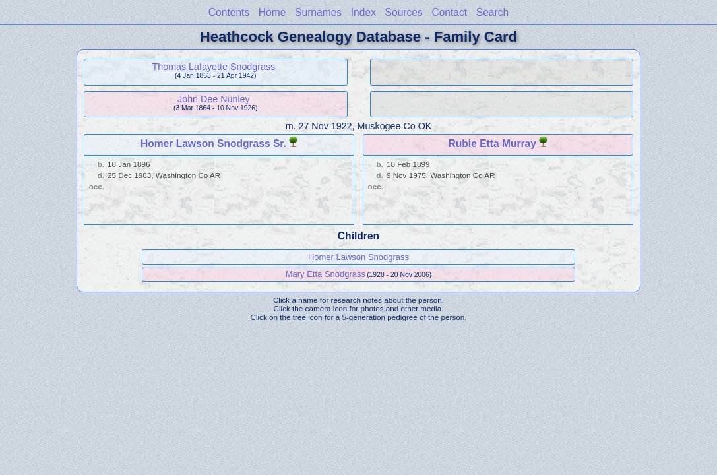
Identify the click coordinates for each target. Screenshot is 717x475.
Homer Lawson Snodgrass (358, 257)
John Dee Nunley (213, 99)
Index (363, 12)
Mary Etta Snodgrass (325, 274)
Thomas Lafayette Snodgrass (214, 66)
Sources (404, 12)
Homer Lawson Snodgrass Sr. (213, 143)
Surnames (318, 12)
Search (492, 12)
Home (272, 12)
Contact (449, 12)
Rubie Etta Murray (492, 143)
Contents (228, 12)
